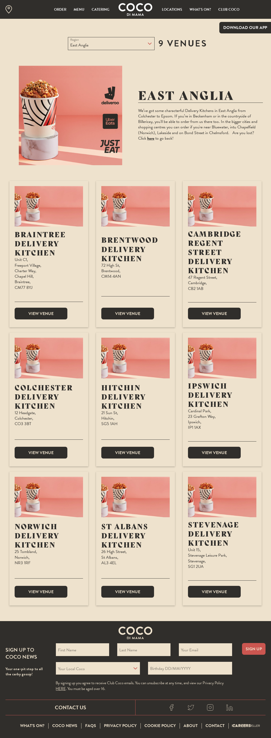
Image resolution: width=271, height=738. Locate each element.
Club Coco (228, 9)
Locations (172, 9)
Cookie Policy (160, 726)
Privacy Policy (120, 726)
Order (60, 9)
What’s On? (200, 9)
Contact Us (70, 707)
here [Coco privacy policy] (61, 689)
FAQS (90, 726)
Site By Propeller (246, 726)
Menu (79, 9)
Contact (215, 726)
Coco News (64, 726)
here (150, 138)
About (191, 726)
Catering (100, 9)
